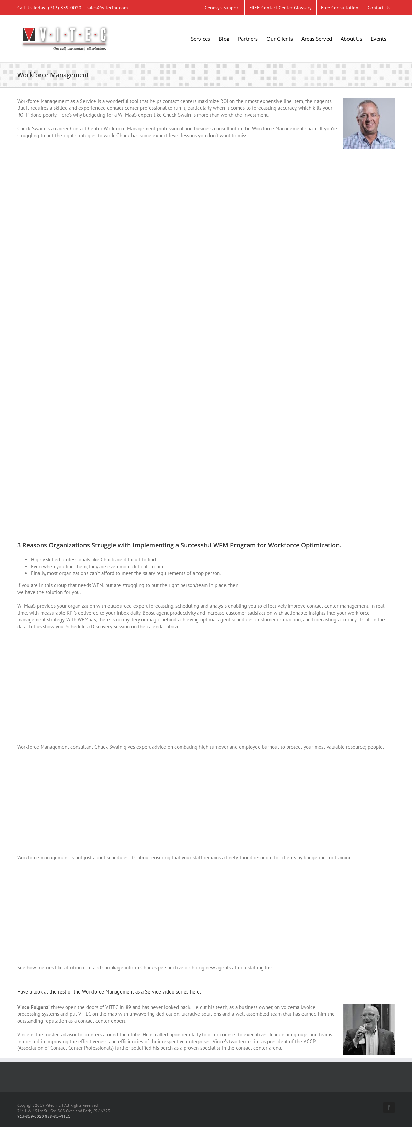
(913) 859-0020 (64, 7)
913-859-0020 (30, 1116)
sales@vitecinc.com (107, 7)
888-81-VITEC (57, 1116)
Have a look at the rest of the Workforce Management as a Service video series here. (109, 991)
